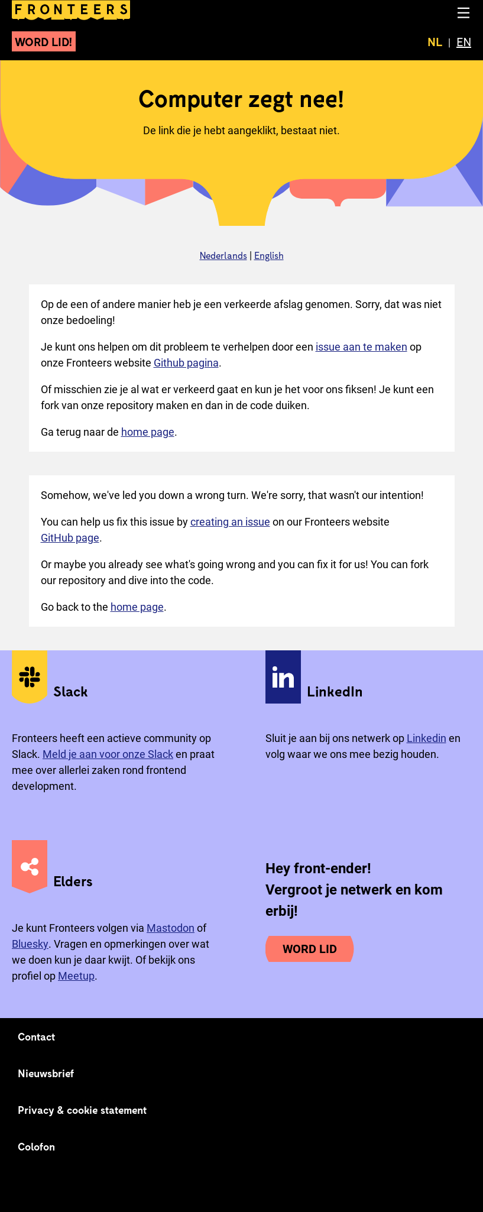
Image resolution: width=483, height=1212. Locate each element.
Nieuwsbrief (46, 1073)
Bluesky (30, 944)
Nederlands (223, 255)
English (269, 255)
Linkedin (426, 738)
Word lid (310, 949)
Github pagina (186, 363)
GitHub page (70, 538)
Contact (37, 1036)
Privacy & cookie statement (82, 1109)
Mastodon (171, 928)
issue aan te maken (361, 347)
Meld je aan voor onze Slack (108, 754)
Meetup (76, 976)
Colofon (36, 1146)
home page (147, 432)
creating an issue (230, 522)
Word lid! (44, 41)
